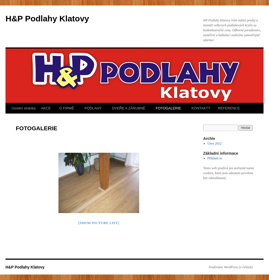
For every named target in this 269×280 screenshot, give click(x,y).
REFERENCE (229, 108)
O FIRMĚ (66, 108)
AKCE (46, 108)
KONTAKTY (200, 108)
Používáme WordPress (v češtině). (231, 267)
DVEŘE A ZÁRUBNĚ (128, 108)
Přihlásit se (215, 158)
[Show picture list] (98, 223)
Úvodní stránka (23, 108)
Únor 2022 (215, 143)
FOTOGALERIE (168, 108)
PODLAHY (92, 108)
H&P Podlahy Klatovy (47, 18)
